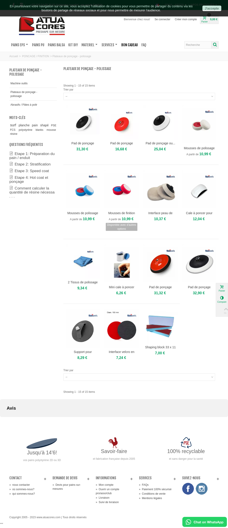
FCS (13, 129)
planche (25, 125)
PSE (53, 125)
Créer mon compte (186, 19)
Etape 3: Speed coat (29, 171)
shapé (44, 125)
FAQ (143, 45)
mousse (51, 129)
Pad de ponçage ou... (160, 143)
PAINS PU (38, 45)
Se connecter (162, 19)
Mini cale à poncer (121, 287)
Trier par (68, 89)
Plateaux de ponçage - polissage (23, 94)
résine (13, 133)
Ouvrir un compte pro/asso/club (107, 491)
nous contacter (19, 484)
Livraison (102, 497)
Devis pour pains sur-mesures (67, 486)
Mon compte (104, 484)
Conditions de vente (152, 493)
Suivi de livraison (107, 502)
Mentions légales (150, 498)
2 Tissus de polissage (83, 282)
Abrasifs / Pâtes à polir (23, 104)
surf (13, 125)
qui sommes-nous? (22, 493)
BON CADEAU (129, 45)
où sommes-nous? (21, 489)
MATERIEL (89, 45)
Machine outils (19, 83)
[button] (3, 421)
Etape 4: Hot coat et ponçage (28, 179)
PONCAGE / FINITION (35, 56)
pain (35, 125)
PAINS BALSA (56, 45)
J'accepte (212, 8)
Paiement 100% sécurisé (155, 489)
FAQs (144, 484)
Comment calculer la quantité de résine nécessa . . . (32, 192)
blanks (40, 129)
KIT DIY (73, 45)
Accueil (13, 56)
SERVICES (109, 45)
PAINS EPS (19, 45)
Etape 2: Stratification (30, 164)
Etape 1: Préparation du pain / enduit (32, 155)
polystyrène (26, 129)
